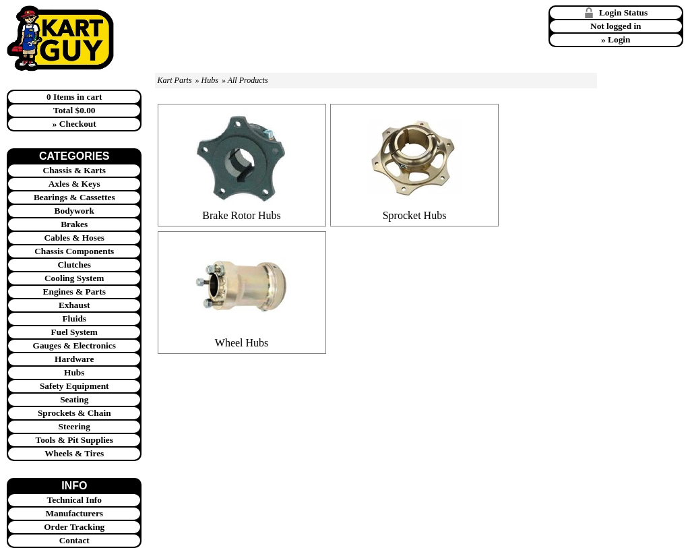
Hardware (74, 359)
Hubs (74, 372)
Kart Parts (175, 80)
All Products (248, 80)
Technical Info (74, 500)
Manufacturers (74, 513)
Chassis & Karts (74, 170)
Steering (74, 426)
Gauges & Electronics (74, 345)
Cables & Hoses (74, 238)
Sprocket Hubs (415, 215)
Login (619, 39)
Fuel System (74, 332)
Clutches (74, 265)
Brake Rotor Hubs (241, 215)
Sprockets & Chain (74, 413)
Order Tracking (74, 527)
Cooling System (74, 278)
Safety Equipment (74, 386)
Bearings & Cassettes (74, 197)
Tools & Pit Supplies (74, 440)
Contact (74, 540)
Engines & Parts (74, 291)
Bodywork (74, 211)
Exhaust (74, 305)
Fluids (74, 318)
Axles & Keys (74, 184)
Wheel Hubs (242, 342)
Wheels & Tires (74, 453)
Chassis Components (74, 251)
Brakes (74, 224)
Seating (74, 399)
